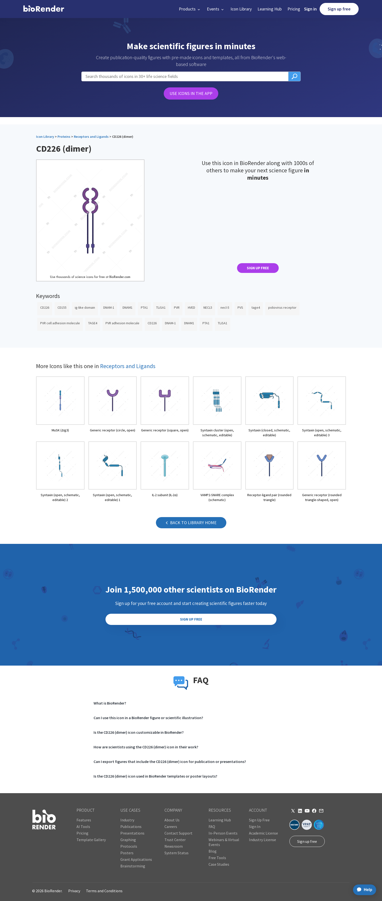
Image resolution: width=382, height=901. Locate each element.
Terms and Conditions (104, 890)
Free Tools (217, 857)
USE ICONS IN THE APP (191, 93)
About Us (172, 819)
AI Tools (83, 826)
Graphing (128, 839)
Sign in (310, 9)
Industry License (262, 839)
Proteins (63, 136)
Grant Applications (136, 859)
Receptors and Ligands (91, 136)
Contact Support (178, 833)
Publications (131, 826)
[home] (43, 9)
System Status (176, 852)
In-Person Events (223, 833)
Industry (127, 819)
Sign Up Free (259, 819)
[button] (190, 9)
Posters (127, 852)
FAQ (212, 826)
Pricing (293, 9)
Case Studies (219, 864)
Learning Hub (270, 9)
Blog (213, 851)
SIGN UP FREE (258, 268)
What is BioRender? (110, 703)
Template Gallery (91, 839)
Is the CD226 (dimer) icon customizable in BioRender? (139, 732)
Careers (170, 826)
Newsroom (173, 846)
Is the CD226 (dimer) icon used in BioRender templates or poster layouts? (155, 776)
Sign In (254, 826)
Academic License (263, 833)
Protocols (128, 846)
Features (83, 819)
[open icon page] (60, 406)
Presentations (132, 833)
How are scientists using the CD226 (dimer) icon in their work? (146, 746)
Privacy (74, 890)
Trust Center (175, 839)
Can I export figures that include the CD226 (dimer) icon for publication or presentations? (170, 761)
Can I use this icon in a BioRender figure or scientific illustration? (148, 717)
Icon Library (241, 9)
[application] (363, 890)
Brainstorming (132, 866)
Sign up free (339, 9)
